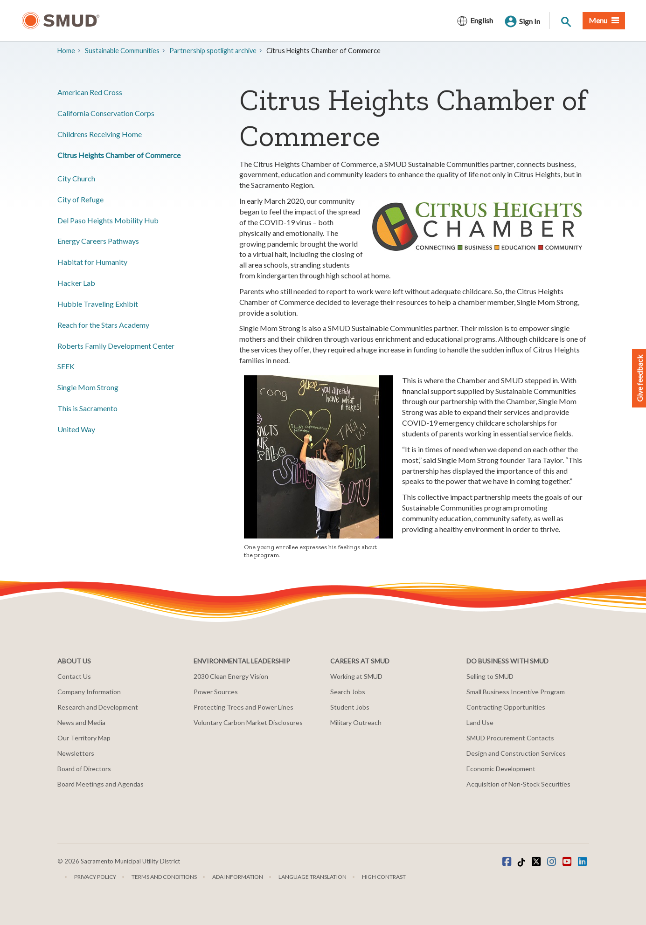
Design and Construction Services (516, 753)
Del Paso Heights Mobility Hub (108, 220)
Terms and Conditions (164, 876)
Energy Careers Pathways (98, 240)
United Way (76, 429)
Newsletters (75, 753)
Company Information (89, 692)
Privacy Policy (95, 876)
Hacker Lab (76, 282)
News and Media (81, 722)
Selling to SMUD (490, 676)
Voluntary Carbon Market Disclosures (248, 722)
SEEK (66, 366)
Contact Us (74, 676)
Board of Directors (84, 769)
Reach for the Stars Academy (103, 324)
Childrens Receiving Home (99, 134)
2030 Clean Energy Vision (231, 676)
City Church (76, 178)
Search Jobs (347, 692)
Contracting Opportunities (505, 707)
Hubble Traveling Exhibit (97, 303)
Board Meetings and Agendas (100, 784)
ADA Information (237, 876)
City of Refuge (80, 199)
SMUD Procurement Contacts (510, 738)
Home (66, 51)
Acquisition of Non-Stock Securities (518, 784)
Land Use (479, 722)
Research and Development (97, 707)
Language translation (312, 876)
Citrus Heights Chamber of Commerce (119, 155)
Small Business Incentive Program (515, 692)
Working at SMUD (356, 676)
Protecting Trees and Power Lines (243, 707)
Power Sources (216, 692)
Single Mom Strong (87, 387)
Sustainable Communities (122, 51)
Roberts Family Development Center (115, 345)
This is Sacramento (87, 408)
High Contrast (384, 876)
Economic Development (500, 769)
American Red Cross (89, 92)
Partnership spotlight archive (213, 51)
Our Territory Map (84, 738)
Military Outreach (356, 722)
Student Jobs (349, 707)
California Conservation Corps (105, 113)
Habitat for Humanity (92, 261)
